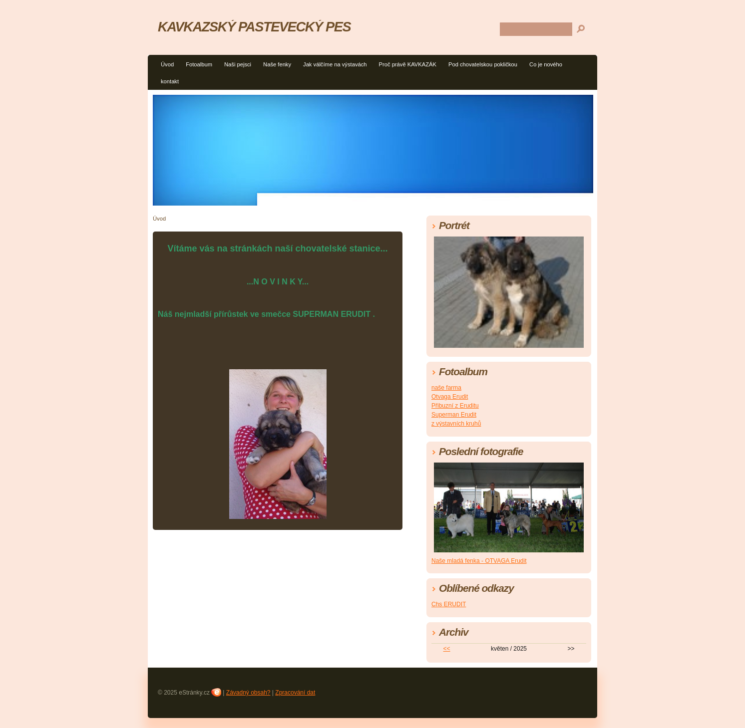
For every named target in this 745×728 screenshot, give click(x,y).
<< (446, 648)
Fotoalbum (199, 64)
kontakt (170, 81)
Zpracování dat (295, 692)
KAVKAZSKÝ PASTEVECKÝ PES (254, 26)
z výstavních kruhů (456, 423)
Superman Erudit (453, 414)
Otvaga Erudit (449, 396)
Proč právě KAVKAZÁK (407, 64)
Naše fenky (277, 64)
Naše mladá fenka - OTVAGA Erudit (479, 560)
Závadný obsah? (248, 692)
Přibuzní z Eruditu (455, 405)
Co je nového (545, 64)
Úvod (167, 64)
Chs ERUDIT (448, 604)
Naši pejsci (237, 64)
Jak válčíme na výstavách (335, 64)
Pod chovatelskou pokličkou (482, 64)
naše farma (446, 387)
